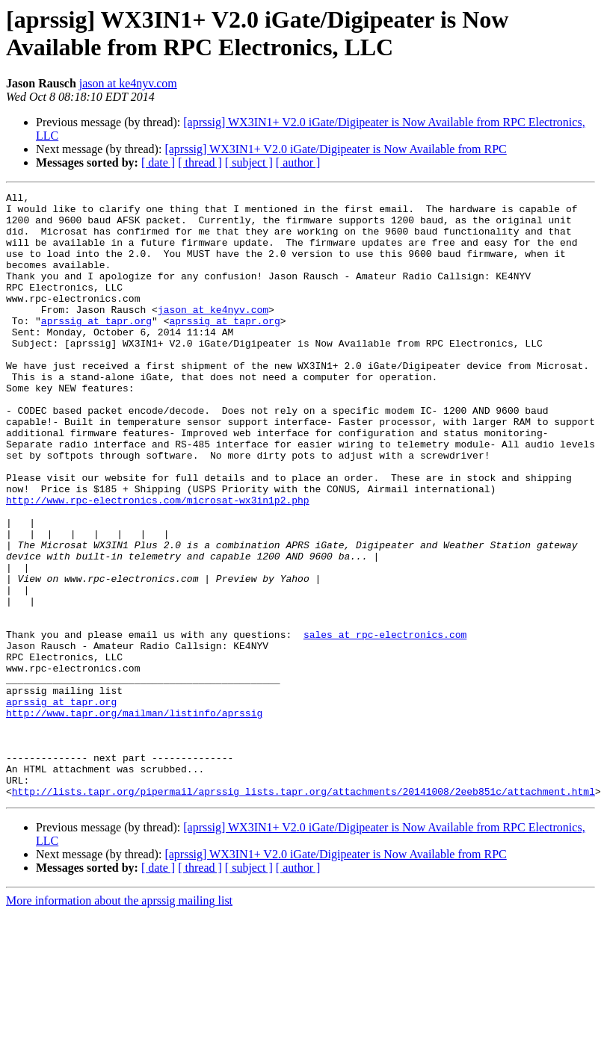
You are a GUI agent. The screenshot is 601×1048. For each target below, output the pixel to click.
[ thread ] (200, 162)
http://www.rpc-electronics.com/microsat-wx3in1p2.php (157, 562)
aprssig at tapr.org (96, 347)
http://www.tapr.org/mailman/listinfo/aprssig (134, 818)
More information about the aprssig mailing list (119, 1021)
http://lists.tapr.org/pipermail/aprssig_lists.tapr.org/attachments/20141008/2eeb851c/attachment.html (303, 912)
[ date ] (158, 162)
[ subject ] (249, 162)
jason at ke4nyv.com (128, 83)
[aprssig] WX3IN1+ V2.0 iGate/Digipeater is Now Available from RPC (335, 149)
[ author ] (298, 162)
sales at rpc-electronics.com (384, 724)
